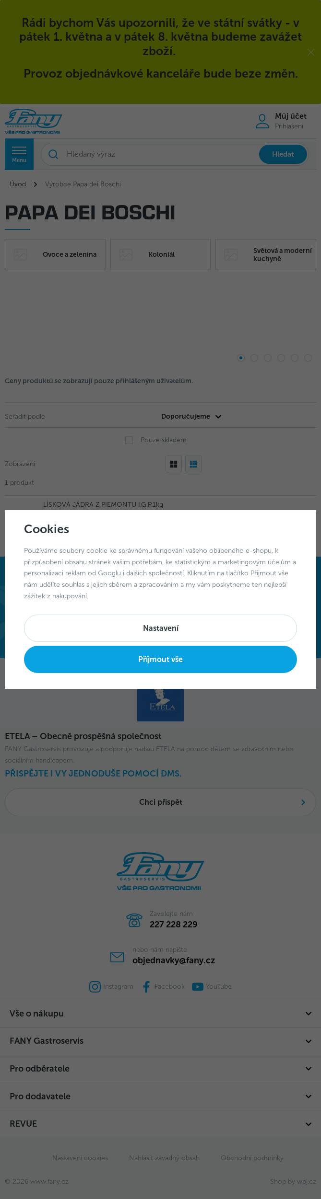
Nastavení (160, 628)
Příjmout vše (160, 659)
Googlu (109, 573)
